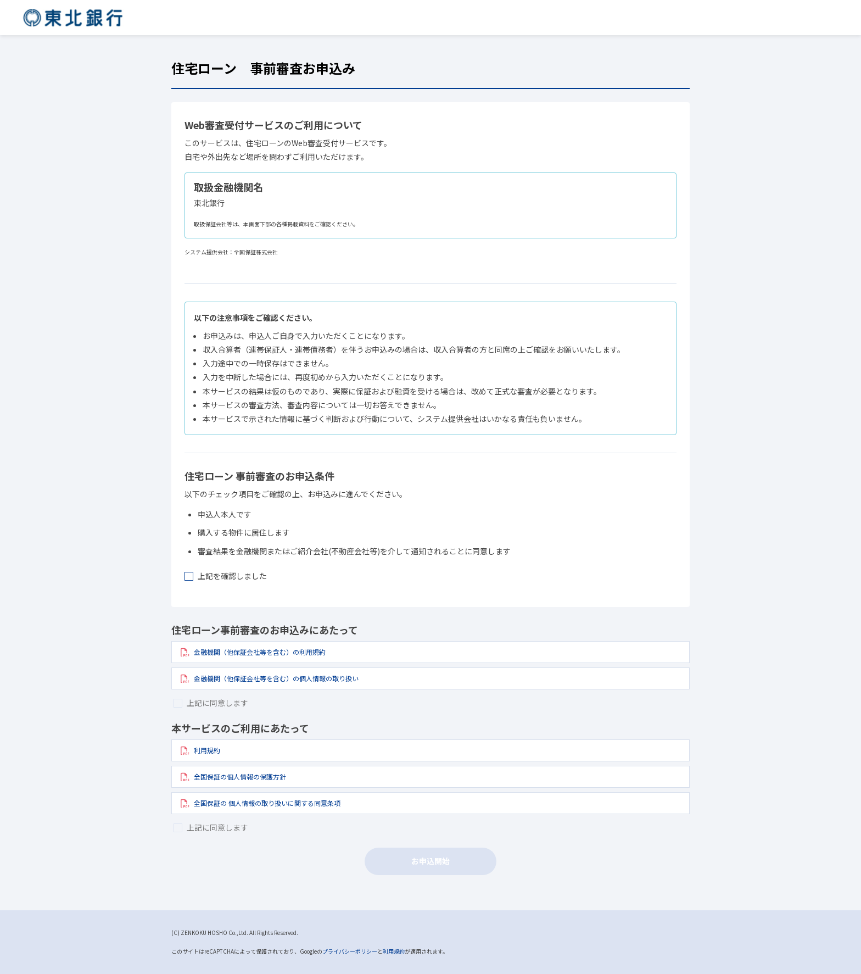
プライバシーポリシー (349, 951)
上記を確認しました (232, 575)
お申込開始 (430, 860)
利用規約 (394, 951)
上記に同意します (217, 702)
